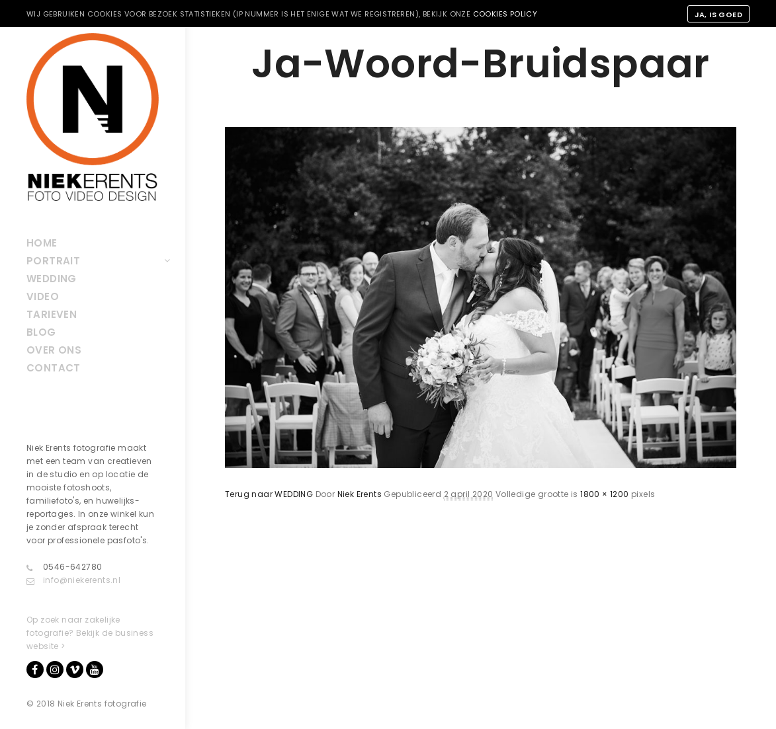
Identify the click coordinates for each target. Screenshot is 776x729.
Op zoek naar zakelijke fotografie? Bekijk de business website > (89, 633)
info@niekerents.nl (73, 580)
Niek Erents (359, 494)
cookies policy (505, 14)
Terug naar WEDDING (269, 494)
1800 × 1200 (604, 494)
